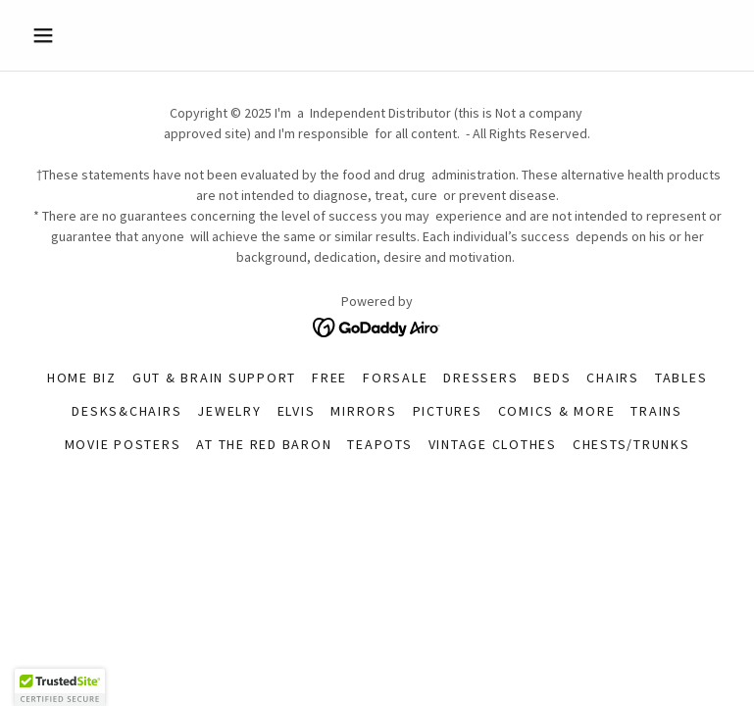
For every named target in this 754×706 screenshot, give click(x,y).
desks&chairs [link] (126, 411)
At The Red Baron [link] (263, 444)
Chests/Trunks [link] (631, 444)
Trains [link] (656, 411)
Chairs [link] (612, 377)
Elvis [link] (296, 411)
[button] (76, 35)
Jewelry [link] (229, 411)
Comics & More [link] (557, 411)
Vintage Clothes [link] (492, 444)
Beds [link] (552, 377)
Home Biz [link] (82, 377)
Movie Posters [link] (123, 444)
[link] (377, 325)
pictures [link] (447, 411)
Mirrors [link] (363, 411)
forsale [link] (395, 377)
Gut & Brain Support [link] (214, 377)
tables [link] (681, 377)
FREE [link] (329, 377)
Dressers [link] (480, 377)
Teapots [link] (379, 444)
